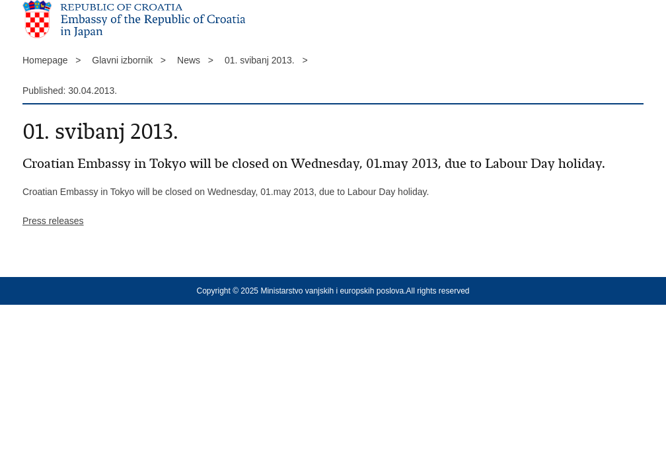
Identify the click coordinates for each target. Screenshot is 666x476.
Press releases (53, 221)
